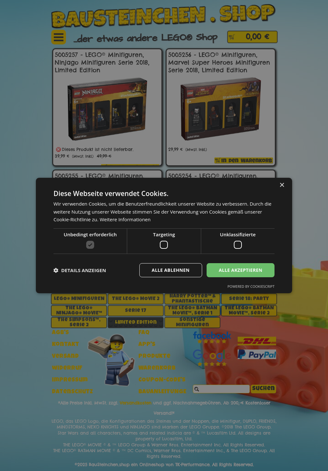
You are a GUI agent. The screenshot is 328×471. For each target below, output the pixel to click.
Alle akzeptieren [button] (240, 270)
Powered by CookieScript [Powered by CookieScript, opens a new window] (251, 286)
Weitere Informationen (125, 219)
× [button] (281, 185)
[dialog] (164, 235)
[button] (79, 270)
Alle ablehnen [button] (171, 270)
